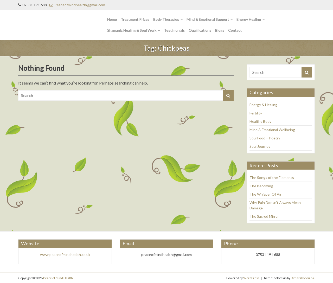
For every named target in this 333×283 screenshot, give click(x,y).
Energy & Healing (263, 104)
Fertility (255, 113)
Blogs (219, 30)
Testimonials (174, 30)
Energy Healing (248, 19)
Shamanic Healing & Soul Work (131, 30)
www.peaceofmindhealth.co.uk (65, 254)
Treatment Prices (135, 19)
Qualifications (200, 30)
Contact (235, 30)
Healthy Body (260, 121)
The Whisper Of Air (265, 194)
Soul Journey (259, 146)
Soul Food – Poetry (264, 138)
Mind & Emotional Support (208, 19)
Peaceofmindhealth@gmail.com (77, 5)
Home (112, 19)
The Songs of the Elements (271, 177)
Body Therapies (166, 19)
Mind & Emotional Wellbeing (272, 129)
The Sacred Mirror (264, 216)
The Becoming (261, 186)
